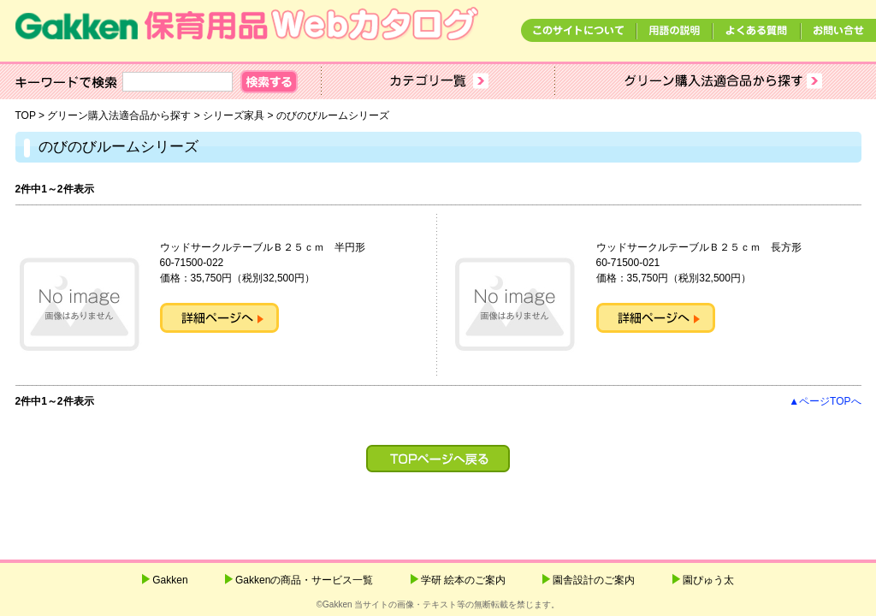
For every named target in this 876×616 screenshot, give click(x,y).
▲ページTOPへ (825, 401)
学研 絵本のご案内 (463, 580)
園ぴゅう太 (708, 580)
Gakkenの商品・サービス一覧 (304, 580)
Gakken (169, 580)
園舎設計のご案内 (594, 580)
